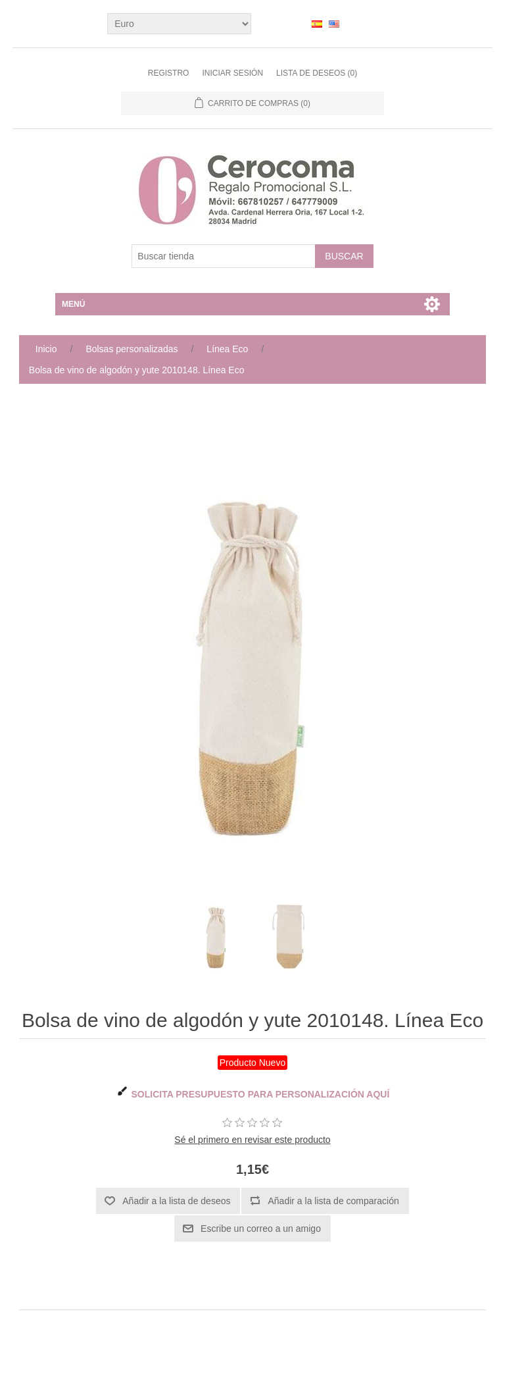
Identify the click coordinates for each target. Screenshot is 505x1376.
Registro (168, 73)
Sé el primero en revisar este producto (252, 1139)
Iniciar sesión (232, 73)
